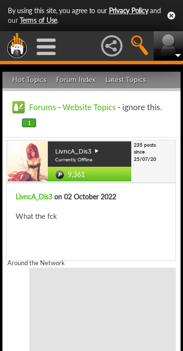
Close (171, 16)
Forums (42, 107)
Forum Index (76, 80)
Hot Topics (29, 80)
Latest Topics (125, 80)
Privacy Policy (128, 10)
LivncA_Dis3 (34, 197)
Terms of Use (38, 20)
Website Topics (89, 107)
